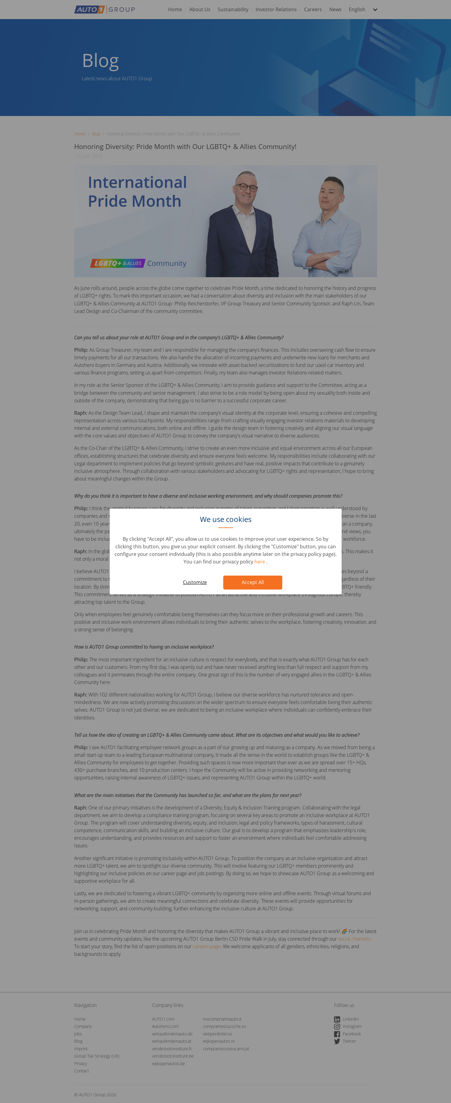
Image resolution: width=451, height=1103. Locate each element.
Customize (195, 582)
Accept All (253, 582)
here (260, 561)
